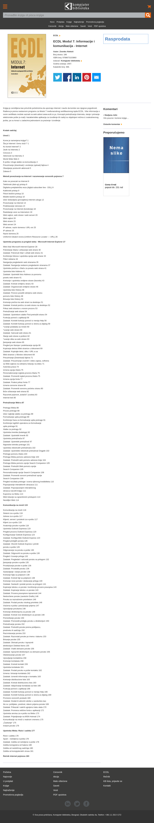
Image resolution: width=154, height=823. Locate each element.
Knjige (69, 22)
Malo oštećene (72, 26)
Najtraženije (79, 22)
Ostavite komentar (112, 124)
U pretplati (8, 781)
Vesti (90, 26)
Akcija (61, 26)
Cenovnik (52, 26)
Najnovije (7, 776)
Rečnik (106, 776)
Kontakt (107, 785)
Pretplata (60, 22)
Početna (7, 772)
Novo (52, 22)
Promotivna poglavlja (95, 22)
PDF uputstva (100, 26)
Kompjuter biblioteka (71, 61)
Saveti (83, 26)
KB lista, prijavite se (112, 781)
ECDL (56, 35)
